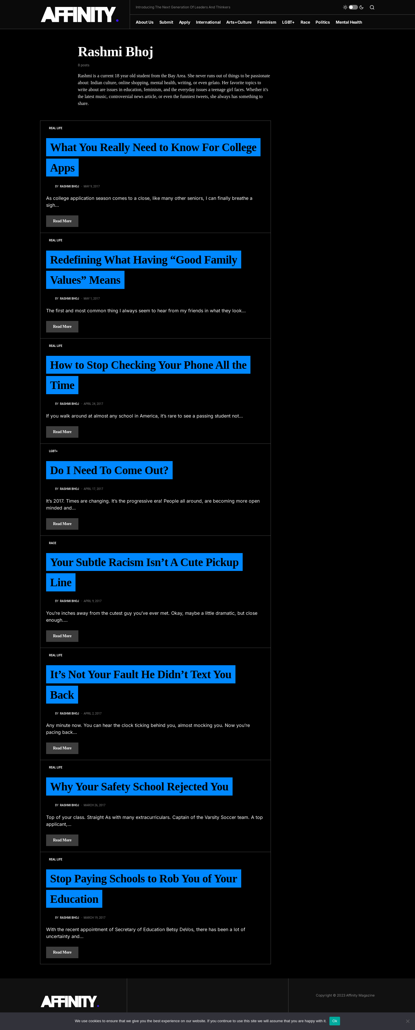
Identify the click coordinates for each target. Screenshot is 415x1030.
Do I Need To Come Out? (110, 472)
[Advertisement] (331, 129)
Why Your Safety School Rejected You (141, 791)
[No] (408, 1021)
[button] (353, 7)
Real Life (55, 128)
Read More (62, 222)
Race (52, 545)
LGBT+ (53, 453)
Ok (334, 1021)
